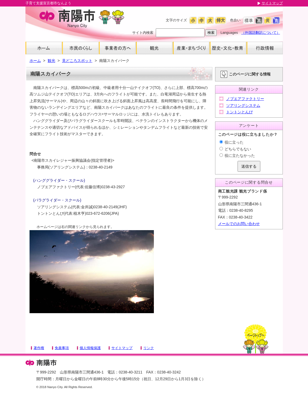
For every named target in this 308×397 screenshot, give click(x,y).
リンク (148, 348)
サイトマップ (272, 3)
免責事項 (62, 348)
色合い (235, 20)
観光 (51, 60)
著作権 (39, 348)
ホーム (35, 60)
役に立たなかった (237, 155)
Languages (229, 33)
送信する (249, 166)
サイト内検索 (142, 33)
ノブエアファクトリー (245, 99)
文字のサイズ (176, 20)
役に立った (231, 142)
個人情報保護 (90, 348)
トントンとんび (239, 112)
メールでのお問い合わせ (239, 223)
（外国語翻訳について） (260, 33)
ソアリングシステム (243, 105)
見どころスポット (77, 60)
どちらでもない (235, 149)
